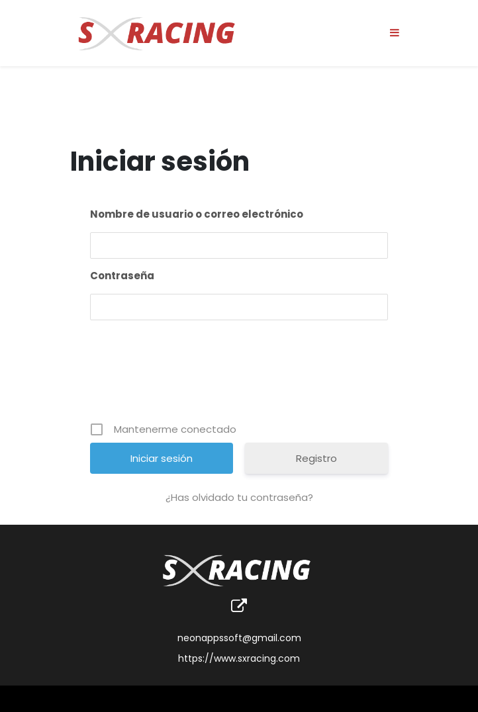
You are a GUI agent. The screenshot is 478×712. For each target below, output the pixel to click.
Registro (316, 458)
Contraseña (122, 276)
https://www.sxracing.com (239, 658)
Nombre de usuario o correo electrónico (196, 214)
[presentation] (240, 376)
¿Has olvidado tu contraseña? (239, 497)
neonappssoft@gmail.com (239, 638)
